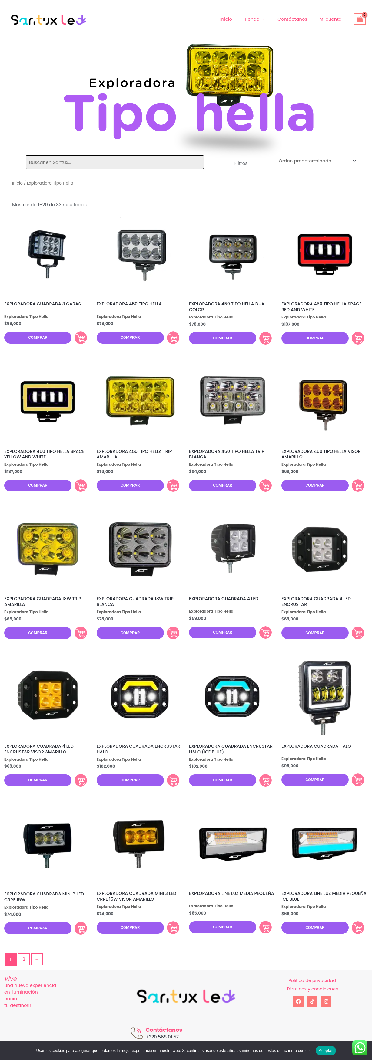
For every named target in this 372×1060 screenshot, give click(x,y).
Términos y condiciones (312, 1002)
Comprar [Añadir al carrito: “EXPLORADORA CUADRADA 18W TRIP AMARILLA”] (77, 639)
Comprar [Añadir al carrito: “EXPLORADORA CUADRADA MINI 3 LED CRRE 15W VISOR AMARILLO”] (169, 939)
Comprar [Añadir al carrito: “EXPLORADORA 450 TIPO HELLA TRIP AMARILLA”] (169, 489)
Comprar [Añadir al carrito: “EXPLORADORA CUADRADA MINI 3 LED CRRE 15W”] (77, 940)
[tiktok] (312, 1015)
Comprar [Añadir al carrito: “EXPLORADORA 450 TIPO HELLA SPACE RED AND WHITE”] (354, 339)
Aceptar (326, 1050)
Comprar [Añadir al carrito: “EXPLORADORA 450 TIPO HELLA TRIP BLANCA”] (261, 489)
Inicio (237, 19)
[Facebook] (298, 1015)
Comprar (35, 338)
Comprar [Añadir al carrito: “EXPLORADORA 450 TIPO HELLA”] (169, 338)
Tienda (259, 19)
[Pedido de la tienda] (316, 160)
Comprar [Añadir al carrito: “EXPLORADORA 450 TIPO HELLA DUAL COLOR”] (261, 339)
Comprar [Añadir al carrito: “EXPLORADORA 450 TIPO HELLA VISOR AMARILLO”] (354, 489)
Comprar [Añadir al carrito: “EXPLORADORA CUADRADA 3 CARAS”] (77, 338)
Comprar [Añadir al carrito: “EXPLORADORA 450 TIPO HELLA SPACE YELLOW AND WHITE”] (77, 489)
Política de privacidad (312, 993)
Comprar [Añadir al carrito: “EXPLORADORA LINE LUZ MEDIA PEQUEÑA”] (261, 939)
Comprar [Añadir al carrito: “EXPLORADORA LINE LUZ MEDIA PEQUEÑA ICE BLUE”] (354, 939)
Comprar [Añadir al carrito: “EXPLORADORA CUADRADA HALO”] (354, 788)
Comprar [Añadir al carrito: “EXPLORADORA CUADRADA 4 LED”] (261, 638)
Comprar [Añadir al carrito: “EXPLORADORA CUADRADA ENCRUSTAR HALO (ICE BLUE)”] (261, 789)
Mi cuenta (332, 19)
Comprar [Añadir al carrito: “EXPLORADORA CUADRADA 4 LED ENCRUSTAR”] (354, 639)
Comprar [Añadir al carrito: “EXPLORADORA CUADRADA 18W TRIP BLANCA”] (169, 639)
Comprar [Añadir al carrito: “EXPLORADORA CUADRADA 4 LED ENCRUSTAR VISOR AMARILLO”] (77, 789)
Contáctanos (297, 19)
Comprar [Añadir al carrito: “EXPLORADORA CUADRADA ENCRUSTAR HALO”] (169, 789)
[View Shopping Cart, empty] (360, 19)
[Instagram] (326, 1015)
